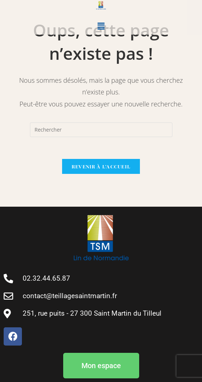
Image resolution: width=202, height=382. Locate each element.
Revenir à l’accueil (101, 166)
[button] (101, 26)
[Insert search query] (101, 129)
